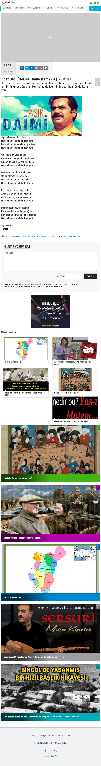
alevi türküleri (17, 236)
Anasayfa (7, 8)
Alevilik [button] (50, 8)
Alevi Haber (19, 8)
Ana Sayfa (34, 735)
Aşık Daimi (27, 236)
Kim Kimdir (66, 735)
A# (79, 236)
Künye (43, 735)
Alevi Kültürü (63, 8)
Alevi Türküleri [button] (78, 8)
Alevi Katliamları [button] (35, 8)
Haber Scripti (48, 756)
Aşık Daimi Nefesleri (39, 236)
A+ (97, 79)
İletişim (51, 735)
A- (97, 84)
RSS (58, 735)
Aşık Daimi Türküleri (55, 236)
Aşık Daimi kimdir (70, 236)
